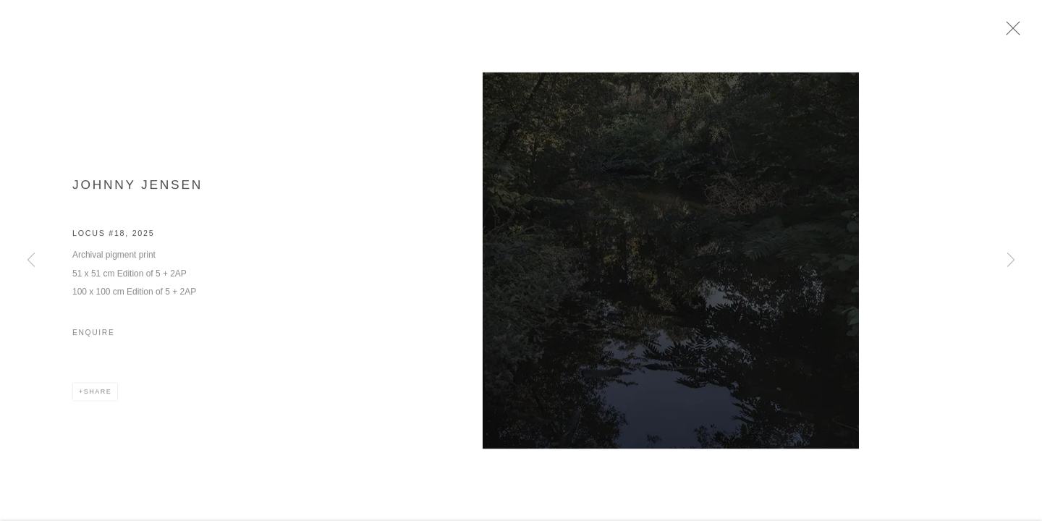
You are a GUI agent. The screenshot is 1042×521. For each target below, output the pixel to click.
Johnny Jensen (137, 189)
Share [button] (97, 397)
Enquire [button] (93, 338)
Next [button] (1011, 260)
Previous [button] (31, 260)
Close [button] (1022, 32)
